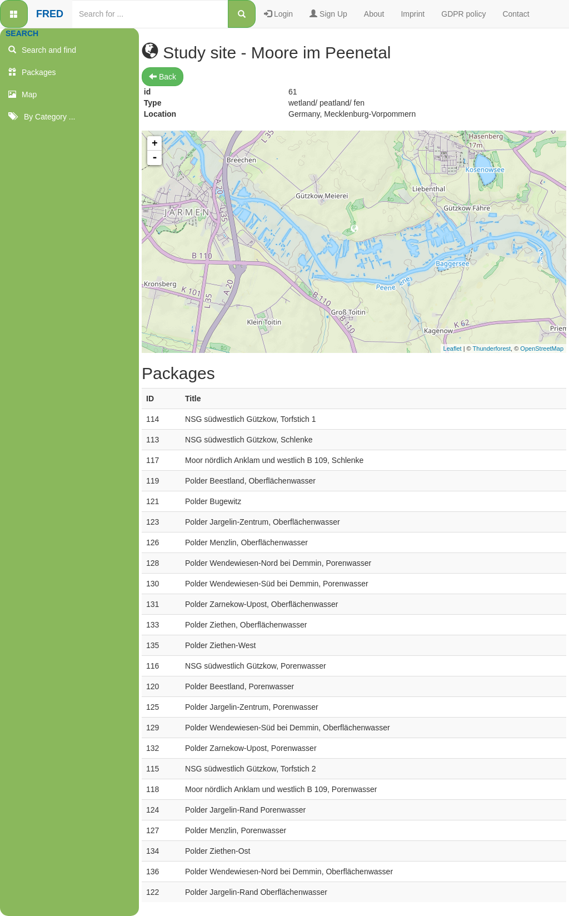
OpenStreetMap (541, 348)
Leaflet (452, 348)
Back (162, 76)
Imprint (413, 13)
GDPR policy (463, 13)
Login (278, 13)
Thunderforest (492, 348)
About (374, 13)
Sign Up (328, 13)
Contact (515, 13)
